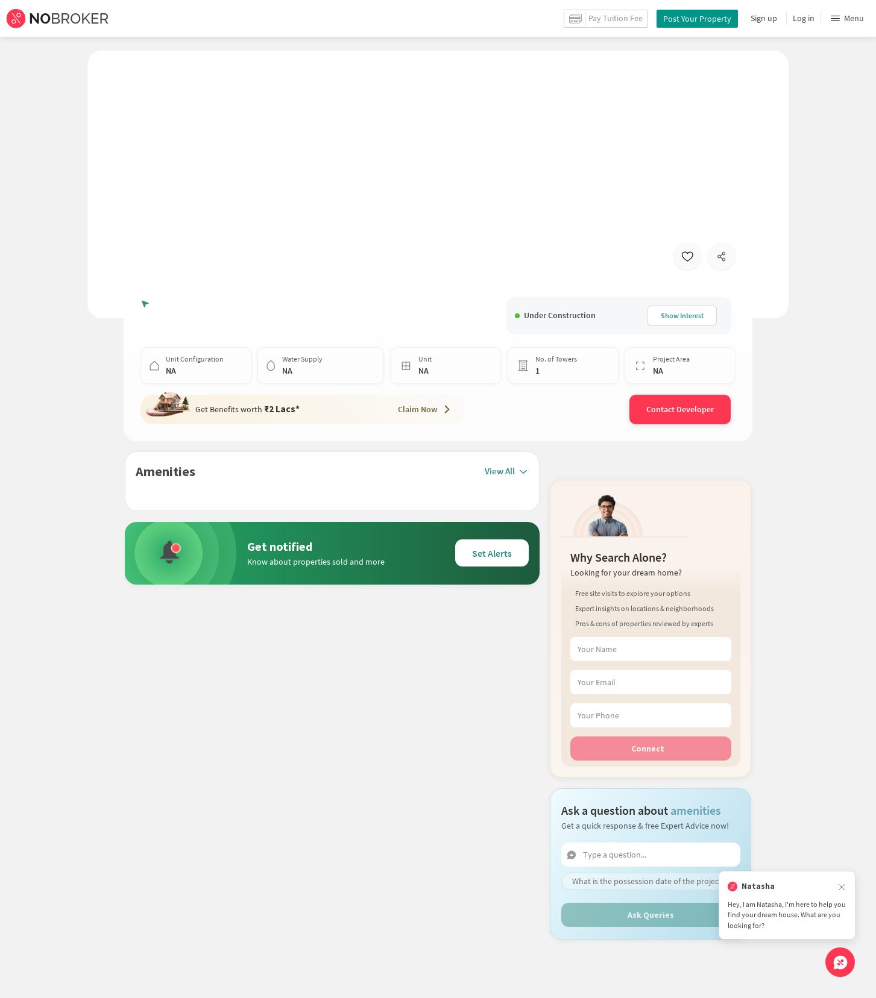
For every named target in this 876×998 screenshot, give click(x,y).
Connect (647, 719)
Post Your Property (697, 18)
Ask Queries (651, 885)
